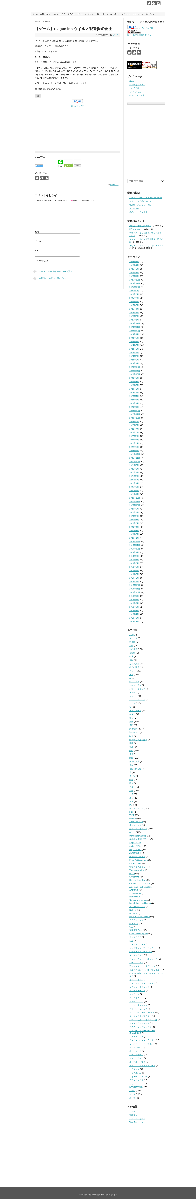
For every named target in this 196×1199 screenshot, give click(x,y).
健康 (131, 656)
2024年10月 (134, 331)
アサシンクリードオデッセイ (142, 966)
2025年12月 (134, 280)
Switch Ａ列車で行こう (139, 839)
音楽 (131, 791)
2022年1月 (134, 451)
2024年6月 (134, 345)
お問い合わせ (45, 14)
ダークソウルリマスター (140, 1016)
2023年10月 (134, 374)
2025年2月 (134, 316)
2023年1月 (134, 407)
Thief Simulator (136, 822)
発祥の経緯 (134, 761)
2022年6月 (134, 432)
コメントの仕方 (59, 14)
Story (131, 81)
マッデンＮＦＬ (136, 1084)
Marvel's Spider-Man (138, 860)
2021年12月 (134, 454)
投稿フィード (135, 1115)
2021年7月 (134, 472)
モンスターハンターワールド (142, 1040)
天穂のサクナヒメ (137, 857)
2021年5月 (134, 480)
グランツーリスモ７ (138, 1009)
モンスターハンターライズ (141, 1044)
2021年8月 (134, 469)
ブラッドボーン (136, 1055)
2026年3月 (134, 269)
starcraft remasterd (137, 836)
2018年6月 (134, 607)
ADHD (132, 635)
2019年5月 (134, 567)
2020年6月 (134, 520)
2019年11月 (134, 545)
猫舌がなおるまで (137, 84)
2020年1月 (134, 538)
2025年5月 (134, 305)
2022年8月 (134, 425)
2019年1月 (134, 581)
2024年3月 (134, 356)
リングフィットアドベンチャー (143, 948)
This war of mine (136, 870)
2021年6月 (134, 476)
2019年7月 (134, 560)
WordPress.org (136, 1122)
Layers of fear (135, 863)
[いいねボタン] (38, 96)
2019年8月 (134, 556)
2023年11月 (134, 371)
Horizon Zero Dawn (138, 880)
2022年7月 (134, 429)
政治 (131, 783)
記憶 (131, 736)
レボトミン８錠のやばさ (140, 201)
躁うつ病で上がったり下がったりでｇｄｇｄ (73, 4)
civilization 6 (134, 897)
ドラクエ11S (135, 1073)
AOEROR (133, 890)
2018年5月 (134, 611)
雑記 (131, 721)
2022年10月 (134, 418)
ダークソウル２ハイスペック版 (143, 1020)
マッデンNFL (135, 1047)
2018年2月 (134, 621)
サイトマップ (138, 14)
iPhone (132, 818)
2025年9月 (134, 291)
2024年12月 (134, 323)
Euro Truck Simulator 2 (139, 917)
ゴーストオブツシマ (138, 1005)
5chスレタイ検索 (137, 95)
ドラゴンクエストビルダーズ (142, 1066)
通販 (131, 725)
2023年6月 (134, 389)
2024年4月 (134, 352)
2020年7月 (134, 516)
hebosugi (114, 184)
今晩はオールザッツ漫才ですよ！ (51, 278)
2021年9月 (134, 465)
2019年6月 (134, 563)
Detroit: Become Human (140, 903)
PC (130, 805)
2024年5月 (134, 349)
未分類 (132, 776)
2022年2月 (134, 447)
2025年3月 (134, 312)
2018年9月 (134, 596)
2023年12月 (134, 367)
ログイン (133, 1111)
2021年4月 (134, 483)
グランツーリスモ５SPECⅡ (142, 1012)
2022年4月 (134, 440)
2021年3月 (134, 487)
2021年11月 (134, 458)
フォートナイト (136, 1058)
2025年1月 (134, 320)
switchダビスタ (136, 846)
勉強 (131, 645)
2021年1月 (134, 494)
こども (132, 703)
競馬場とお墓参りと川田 (140, 205)
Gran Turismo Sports (138, 934)
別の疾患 (133, 649)
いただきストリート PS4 (140, 952)
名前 (37, 232)
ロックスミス (135, 937)
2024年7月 (134, 342)
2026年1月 (134, 276)
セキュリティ (135, 685)
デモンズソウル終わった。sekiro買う (52, 272)
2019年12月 (134, 541)
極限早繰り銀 (135, 769)
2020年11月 (134, 501)
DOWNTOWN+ (136, 1087)
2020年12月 (134, 498)
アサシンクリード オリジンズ (143, 959)
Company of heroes (138, 900)
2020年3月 (134, 531)
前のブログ (150, 14)
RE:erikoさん (135, 229)
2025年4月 (134, 309)
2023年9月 (134, 378)
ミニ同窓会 (134, 208)
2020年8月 (134, 512)
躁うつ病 (100, 14)
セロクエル (134, 681)
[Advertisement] (77, 125)
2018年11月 (134, 589)
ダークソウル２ (136, 962)
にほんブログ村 (77, 106)
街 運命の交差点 (137, 907)
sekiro (132, 873)
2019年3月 (134, 574)
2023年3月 (134, 400)
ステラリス (134, 994)
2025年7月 (134, 298)
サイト (38, 250)
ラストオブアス (136, 1036)
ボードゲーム (135, 1051)
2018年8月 (134, 600)
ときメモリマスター (138, 1076)
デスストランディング (139, 1023)
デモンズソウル (136, 1080)
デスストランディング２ (140, 1027)
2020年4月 (134, 527)
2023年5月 (134, 392)
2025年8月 (134, 294)
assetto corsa (135, 893)
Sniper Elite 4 (135, 843)
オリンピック (135, 825)
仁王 (131, 941)
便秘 (131, 660)
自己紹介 (71, 14)
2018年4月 (134, 614)
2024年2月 (134, 360)
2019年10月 (134, 549)
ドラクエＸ (134, 1069)
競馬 (131, 747)
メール (38, 241)
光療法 (132, 653)
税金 (131, 718)
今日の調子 (134, 664)
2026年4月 (134, 265)
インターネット (136, 808)
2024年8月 (134, 338)
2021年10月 (134, 461)
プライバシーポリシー (86, 14)
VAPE (132, 815)
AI (130, 678)
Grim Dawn (134, 877)
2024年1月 (134, 363)
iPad (131, 812)
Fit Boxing (133, 924)
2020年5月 (134, 523)
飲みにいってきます (138, 212)
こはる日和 (134, 88)
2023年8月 (134, 382)
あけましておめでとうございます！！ (146, 245)
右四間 (132, 642)
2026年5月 (134, 262)
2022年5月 (134, 436)
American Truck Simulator (140, 887)
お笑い (132, 1091)
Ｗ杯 (131, 801)
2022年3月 (134, 443)
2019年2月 (134, 578)
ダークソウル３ (136, 955)
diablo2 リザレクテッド (139, 883)
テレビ (132, 671)
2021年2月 (134, 491)
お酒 (131, 794)
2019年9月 (134, 552)
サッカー (133, 696)
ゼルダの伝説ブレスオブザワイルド (145, 970)
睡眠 (131, 751)
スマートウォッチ (137, 689)
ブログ (132, 1094)
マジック (133, 638)
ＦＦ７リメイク (136, 920)
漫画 (131, 765)
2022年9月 (134, 422)
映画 (131, 780)
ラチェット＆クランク (139, 987)
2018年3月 (134, 618)
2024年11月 (134, 327)
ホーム (35, 14)
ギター (132, 714)
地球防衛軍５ (135, 853)
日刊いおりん (135, 92)
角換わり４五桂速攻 (138, 740)
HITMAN (133, 913)
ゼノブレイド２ (136, 980)
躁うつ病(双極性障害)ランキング (140, 35)
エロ (131, 798)
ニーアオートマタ (137, 1062)
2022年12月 (134, 411)
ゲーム (109, 14)
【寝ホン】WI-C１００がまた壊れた (145, 198)
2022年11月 (134, 414)
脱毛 (131, 743)
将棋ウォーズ (135, 711)
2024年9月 (134, 334)
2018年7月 (134, 603)
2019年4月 (134, 571)
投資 (131, 754)
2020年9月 (134, 509)
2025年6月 (134, 302)
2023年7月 (134, 385)
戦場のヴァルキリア (138, 867)
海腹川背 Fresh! (136, 930)
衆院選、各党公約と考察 (140, 226)
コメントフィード (137, 1119)
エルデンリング (136, 1001)
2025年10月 (134, 287)
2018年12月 (134, 585)
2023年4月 (134, 396)
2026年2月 (134, 272)
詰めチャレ (134, 732)
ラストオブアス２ (137, 944)
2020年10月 (134, 505)
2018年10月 (134, 592)
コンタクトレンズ (137, 700)
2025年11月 (134, 283)
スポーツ (133, 692)
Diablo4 (132, 910)
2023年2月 (134, 403)
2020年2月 (134, 534)
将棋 (131, 675)
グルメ (132, 787)
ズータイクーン (136, 998)
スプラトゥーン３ (137, 991)
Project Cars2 (135, 850)
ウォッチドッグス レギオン (142, 983)
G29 (131, 927)
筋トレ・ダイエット (122, 14)
